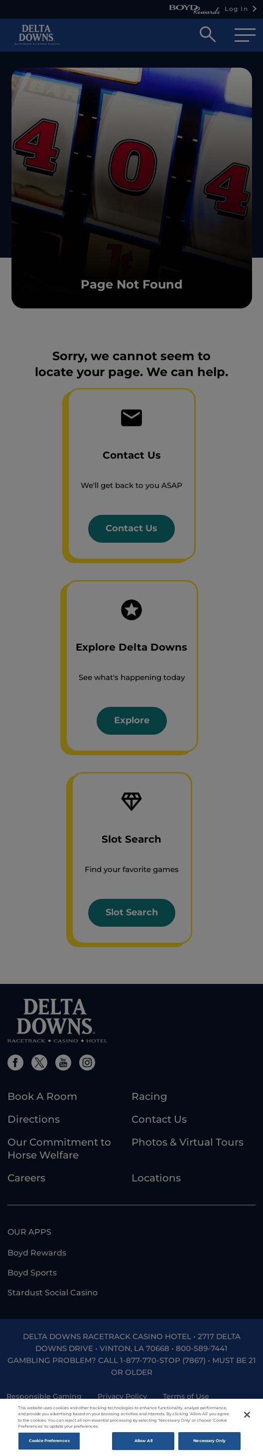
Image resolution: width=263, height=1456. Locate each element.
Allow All (143, 1443)
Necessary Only (209, 1443)
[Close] (247, 1418)
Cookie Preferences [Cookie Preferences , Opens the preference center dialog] (49, 1443)
